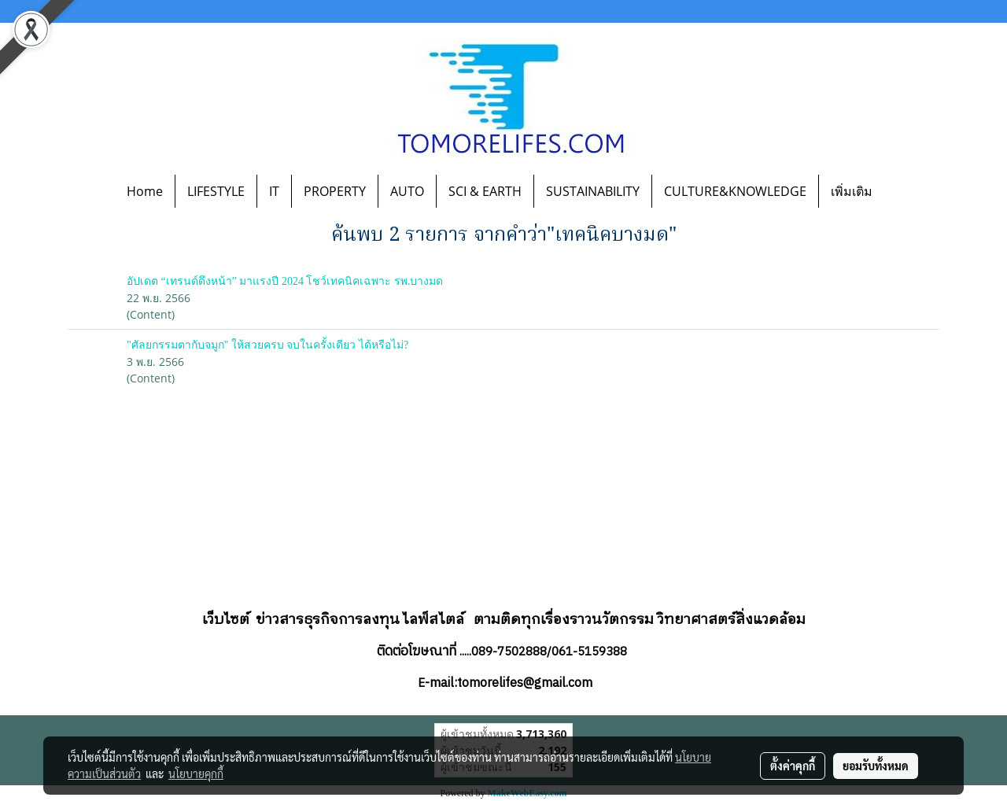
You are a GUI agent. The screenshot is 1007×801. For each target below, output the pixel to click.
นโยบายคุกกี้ (195, 773)
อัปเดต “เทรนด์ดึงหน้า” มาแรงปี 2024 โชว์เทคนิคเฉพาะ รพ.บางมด (285, 281)
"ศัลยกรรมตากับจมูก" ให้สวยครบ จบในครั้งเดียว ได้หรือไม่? (267, 345)
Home (145, 191)
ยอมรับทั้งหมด (876, 766)
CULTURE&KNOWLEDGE (735, 191)
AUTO (407, 191)
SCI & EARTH (485, 191)
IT (274, 191)
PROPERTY (335, 191)
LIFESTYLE (216, 191)
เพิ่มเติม (851, 191)
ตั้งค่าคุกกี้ (792, 766)
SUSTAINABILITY (593, 191)
